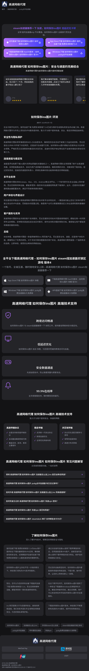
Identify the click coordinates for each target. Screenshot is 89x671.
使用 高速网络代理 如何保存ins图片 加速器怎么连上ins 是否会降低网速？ (36, 474)
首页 (3, 9)
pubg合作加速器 (19, 630)
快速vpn (48, 630)
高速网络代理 (12, 9)
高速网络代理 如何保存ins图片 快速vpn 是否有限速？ (28, 510)
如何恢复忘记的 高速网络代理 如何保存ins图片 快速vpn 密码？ (32, 501)
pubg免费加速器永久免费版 (66, 630)
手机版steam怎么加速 (50, 625)
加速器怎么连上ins (30, 625)
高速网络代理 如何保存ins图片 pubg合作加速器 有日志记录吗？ (32, 483)
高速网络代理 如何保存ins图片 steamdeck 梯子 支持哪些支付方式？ (34, 519)
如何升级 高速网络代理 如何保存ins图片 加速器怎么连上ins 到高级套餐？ (36, 492)
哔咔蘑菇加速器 (35, 630)
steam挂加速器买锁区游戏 (72, 625)
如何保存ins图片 (13, 625)
